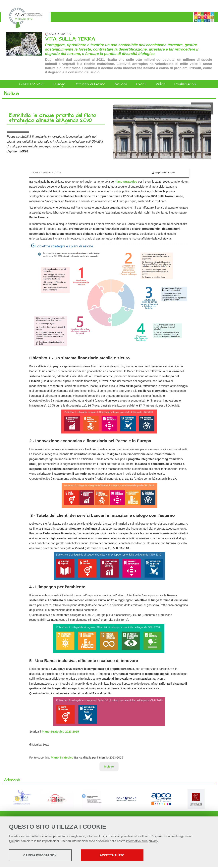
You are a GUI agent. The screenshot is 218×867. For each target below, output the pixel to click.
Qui (11, 841)
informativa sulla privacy (142, 841)
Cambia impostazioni (40, 855)
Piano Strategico (126, 181)
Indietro (109, 766)
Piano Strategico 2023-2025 (60, 731)
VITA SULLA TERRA (70, 39)
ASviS (53, 34)
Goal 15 (65, 34)
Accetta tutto (112, 855)
